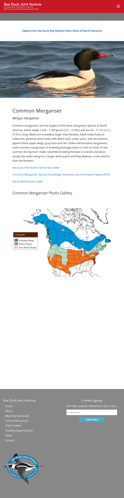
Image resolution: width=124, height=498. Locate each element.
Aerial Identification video (27, 181)
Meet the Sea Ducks (17, 416)
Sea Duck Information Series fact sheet (35, 167)
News (8, 435)
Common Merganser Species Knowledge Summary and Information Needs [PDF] (61, 174)
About (9, 411)
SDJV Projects (13, 425)
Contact (10, 440)
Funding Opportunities (19, 430)
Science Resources (16, 420)
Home (9, 406)
